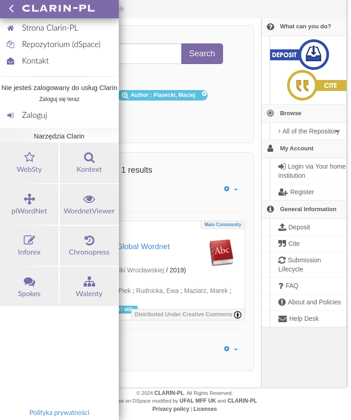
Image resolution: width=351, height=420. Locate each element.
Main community (222, 224)
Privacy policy (170, 409)
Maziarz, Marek (206, 290)
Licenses (205, 409)
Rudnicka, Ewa (157, 290)
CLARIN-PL (169, 393)
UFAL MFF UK (198, 401)
